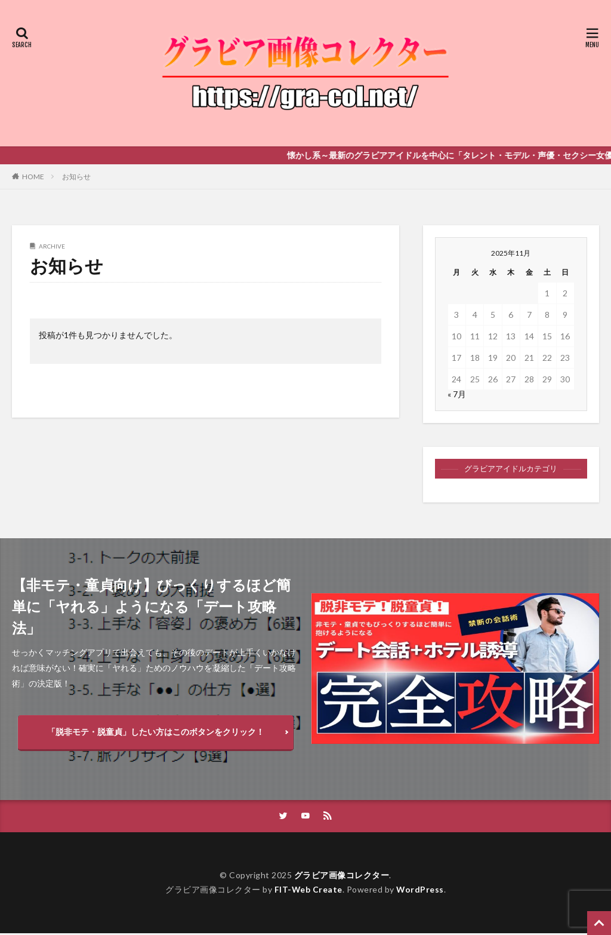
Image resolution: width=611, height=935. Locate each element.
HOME (33, 176)
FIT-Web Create (308, 891)
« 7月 (457, 394)
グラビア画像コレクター (342, 877)
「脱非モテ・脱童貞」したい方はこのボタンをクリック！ (155, 732)
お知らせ (76, 176)
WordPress (420, 891)
